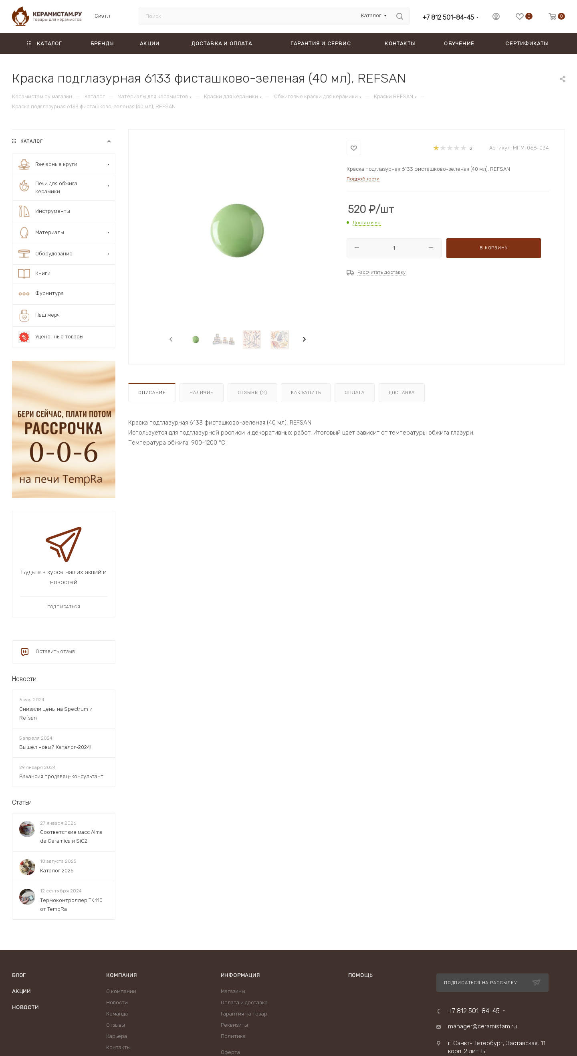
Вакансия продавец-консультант (61, 776)
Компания (121, 975)
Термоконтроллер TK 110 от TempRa (71, 904)
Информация (240, 975)
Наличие (202, 392)
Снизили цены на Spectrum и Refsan (56, 713)
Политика (233, 1036)
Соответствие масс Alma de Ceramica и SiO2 (71, 836)
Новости (24, 679)
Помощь (360, 975)
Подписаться (64, 607)
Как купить (306, 392)
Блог (19, 975)
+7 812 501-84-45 (448, 17)
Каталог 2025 (57, 871)
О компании (121, 991)
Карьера (116, 1036)
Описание (151, 392)
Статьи (22, 802)
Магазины (233, 991)
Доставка (402, 392)
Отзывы (115, 1025)
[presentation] (170, 340)
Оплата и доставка (244, 1002)
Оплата (355, 392)
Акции (21, 991)
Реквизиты (234, 1025)
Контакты (118, 1047)
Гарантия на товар (244, 1014)
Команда (117, 1014)
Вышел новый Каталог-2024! (55, 747)
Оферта (230, 1052)
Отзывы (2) (252, 392)
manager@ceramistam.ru (482, 1026)
